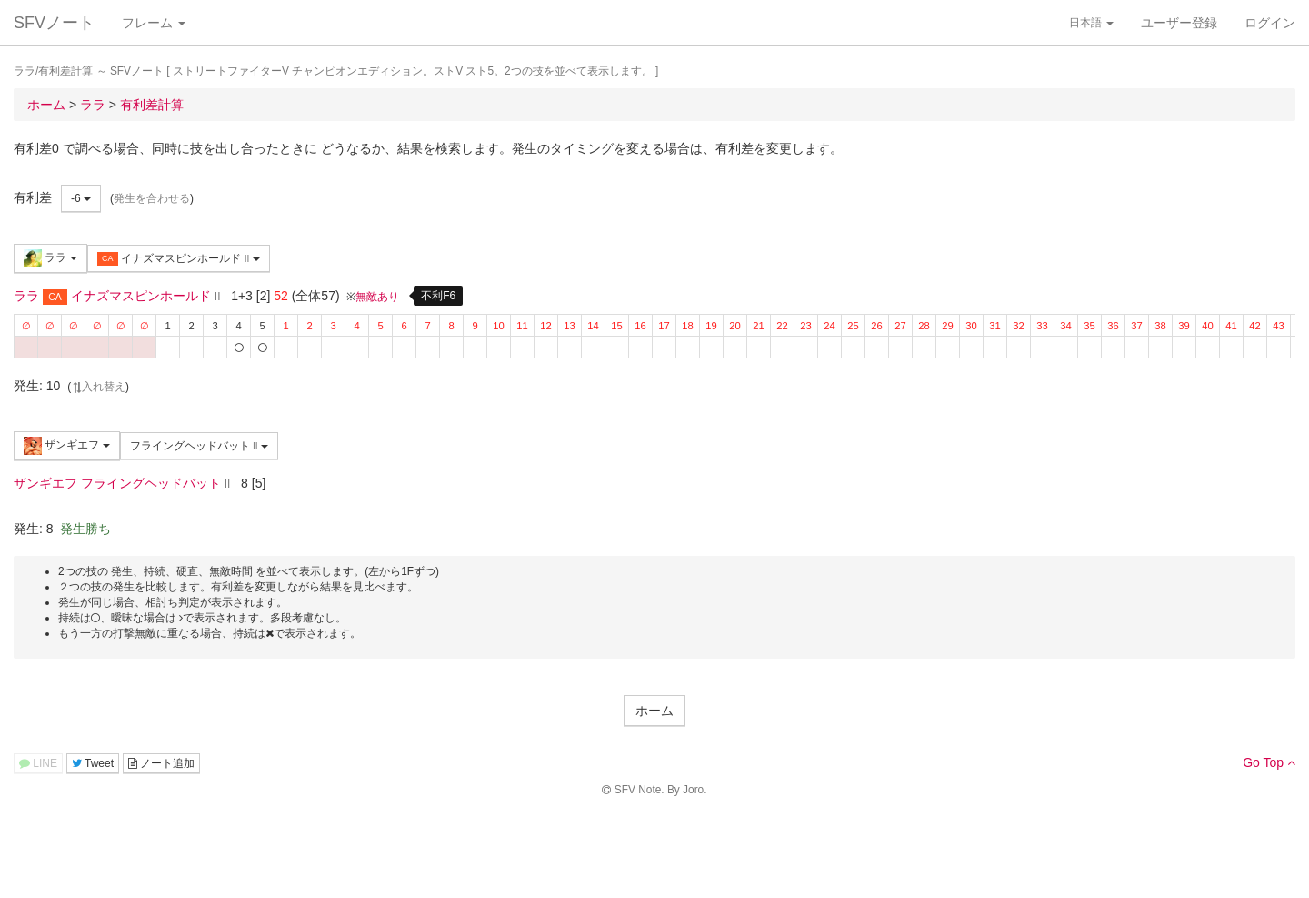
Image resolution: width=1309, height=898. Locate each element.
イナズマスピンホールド (178, 259)
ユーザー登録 (1179, 22)
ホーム (654, 710)
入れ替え (98, 386)
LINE (38, 763)
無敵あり (377, 296)
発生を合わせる (152, 198)
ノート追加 (161, 763)
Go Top (1269, 762)
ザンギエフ (67, 446)
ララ (50, 258)
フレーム (153, 22)
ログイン (1269, 22)
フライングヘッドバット (199, 445)
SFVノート (54, 23)
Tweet (93, 763)
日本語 (1091, 22)
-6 (81, 198)
